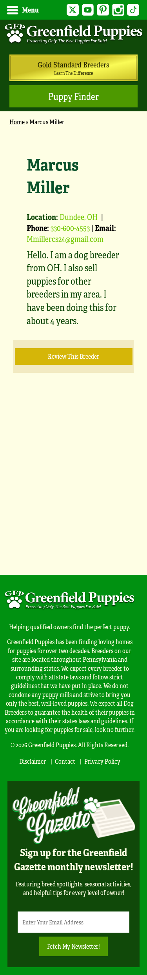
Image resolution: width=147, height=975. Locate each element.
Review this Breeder (73, 356)
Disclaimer (32, 761)
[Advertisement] (73, 485)
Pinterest (103, 10)
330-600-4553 (70, 227)
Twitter (73, 10)
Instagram (118, 10)
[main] (73, 346)
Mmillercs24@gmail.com (65, 238)
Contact (65, 761)
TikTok (133, 10)
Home (17, 121)
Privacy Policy (102, 761)
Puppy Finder (73, 96)
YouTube (88, 10)
